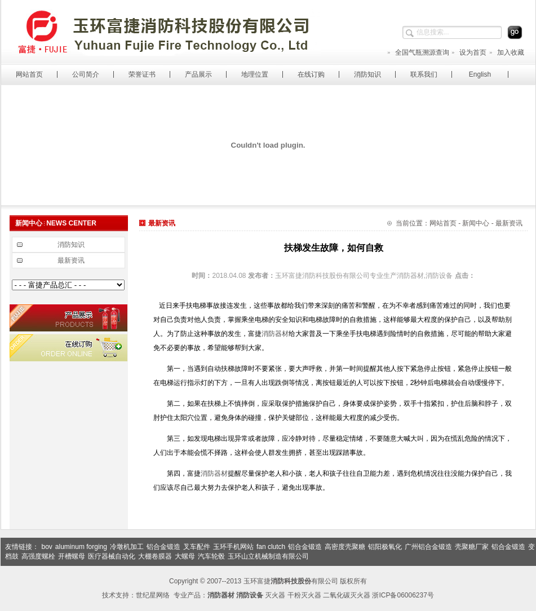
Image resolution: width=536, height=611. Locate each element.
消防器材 (275, 334)
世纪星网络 (153, 595)
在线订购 (311, 74)
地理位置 (254, 74)
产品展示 (198, 74)
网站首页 (29, 74)
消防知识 (367, 74)
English (480, 74)
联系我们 (423, 74)
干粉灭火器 (304, 595)
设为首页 (468, 52)
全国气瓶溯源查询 (418, 52)
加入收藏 (506, 52)
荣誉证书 (142, 74)
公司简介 (85, 74)
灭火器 (275, 595)
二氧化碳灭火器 (346, 595)
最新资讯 (71, 260)
